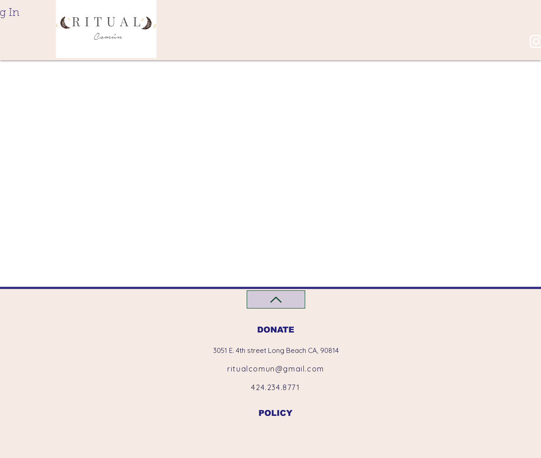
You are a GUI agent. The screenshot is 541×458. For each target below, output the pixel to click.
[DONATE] (276, 329)
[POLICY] (275, 413)
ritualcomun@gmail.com (275, 368)
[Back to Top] (276, 299)
